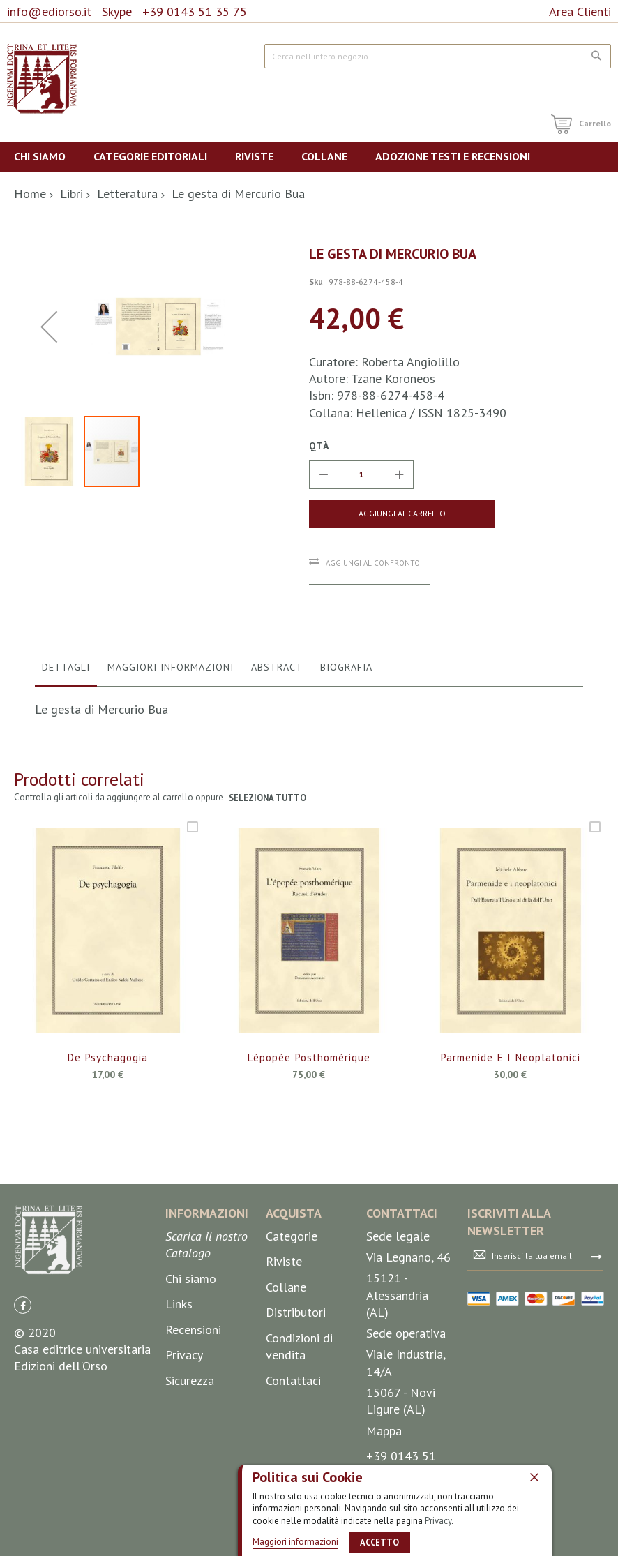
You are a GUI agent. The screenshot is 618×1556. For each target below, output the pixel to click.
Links (179, 1389)
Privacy (438, 1521)
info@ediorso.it (49, 11)
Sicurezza (189, 1466)
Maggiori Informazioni (170, 756)
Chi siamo (190, 1363)
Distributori (296, 1397)
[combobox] (437, 56)
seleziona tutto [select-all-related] (268, 888)
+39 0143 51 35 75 (194, 11)
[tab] (66, 760)
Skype (117, 11)
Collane (286, 1371)
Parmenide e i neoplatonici (510, 1148)
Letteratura (127, 194)
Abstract (277, 756)
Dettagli (66, 756)
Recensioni (193, 1414)
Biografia (346, 756)
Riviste (284, 1346)
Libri (71, 194)
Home (30, 194)
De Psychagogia (107, 1148)
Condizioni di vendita (299, 1431)
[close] (534, 1477)
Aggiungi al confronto (373, 563)
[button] (49, 413)
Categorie (291, 1320)
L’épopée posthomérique (308, 1148)
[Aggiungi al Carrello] (372, 514)
